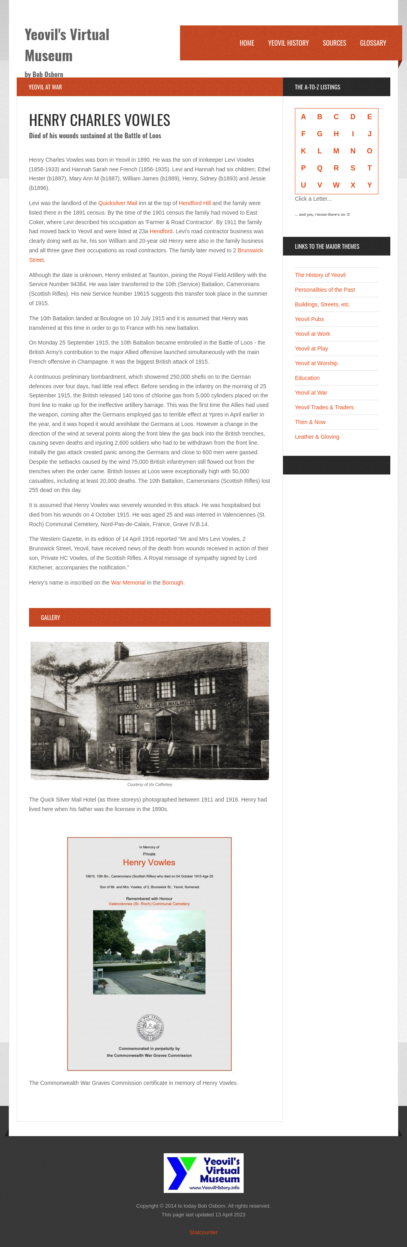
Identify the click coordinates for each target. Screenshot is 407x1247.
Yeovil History (288, 43)
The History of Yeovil (320, 275)
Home (247, 43)
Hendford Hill (195, 203)
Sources (334, 43)
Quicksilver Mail (117, 203)
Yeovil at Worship (316, 363)
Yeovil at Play (311, 348)
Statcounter (203, 1232)
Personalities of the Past (325, 290)
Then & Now (310, 422)
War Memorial (128, 582)
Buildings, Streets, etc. (322, 304)
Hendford (161, 231)
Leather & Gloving (317, 437)
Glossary (373, 43)
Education (307, 378)
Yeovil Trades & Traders (324, 407)
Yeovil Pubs (309, 319)
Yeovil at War (311, 392)
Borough (172, 582)
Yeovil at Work (312, 334)
